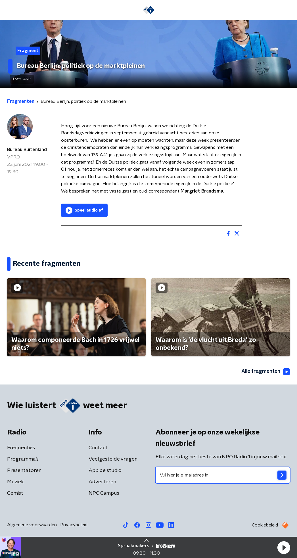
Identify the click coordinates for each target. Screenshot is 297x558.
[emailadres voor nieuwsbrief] (223, 475)
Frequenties (21, 447)
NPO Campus (104, 493)
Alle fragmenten (265, 371)
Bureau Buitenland (27, 149)
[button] (284, 547)
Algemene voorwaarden (32, 525)
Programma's (23, 459)
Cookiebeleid (265, 525)
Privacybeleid (73, 525)
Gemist (15, 493)
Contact (98, 447)
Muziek (15, 481)
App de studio (105, 470)
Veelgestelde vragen (113, 459)
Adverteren (102, 481)
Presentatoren (24, 470)
